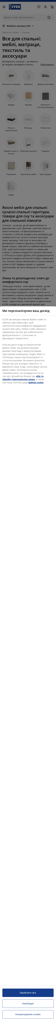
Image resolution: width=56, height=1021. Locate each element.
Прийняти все (28, 992)
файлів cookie (35, 382)
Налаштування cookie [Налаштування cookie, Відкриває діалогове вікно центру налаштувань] (27, 1014)
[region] (28, 663)
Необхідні (28, 1003)
